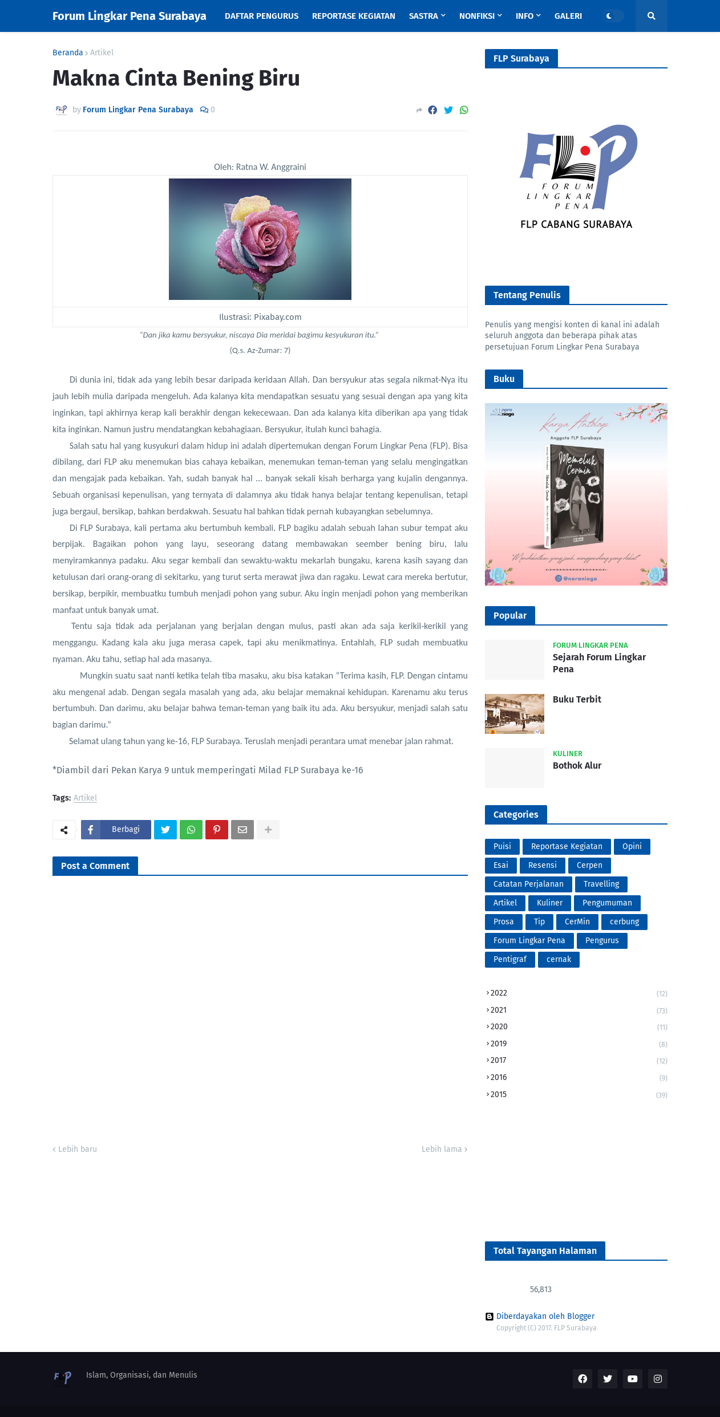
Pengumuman (607, 903)
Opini (632, 846)
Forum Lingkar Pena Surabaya (129, 16)
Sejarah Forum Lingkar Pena (599, 663)
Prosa (504, 922)
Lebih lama (442, 1149)
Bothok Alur (577, 765)
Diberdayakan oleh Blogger (539, 1316)
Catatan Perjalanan (529, 884)
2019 (579, 1045)
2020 (579, 1028)
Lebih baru (77, 1149)
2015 (579, 1095)
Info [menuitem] (524, 16)
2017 (579, 1061)
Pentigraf (510, 959)
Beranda (67, 53)
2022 (579, 994)
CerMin (577, 922)
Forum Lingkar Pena (529, 940)
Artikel (102, 53)
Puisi (502, 846)
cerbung (624, 922)
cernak (559, 959)
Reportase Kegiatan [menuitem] (353, 16)
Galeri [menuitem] (568, 16)
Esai (501, 865)
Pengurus (602, 940)
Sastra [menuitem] (423, 16)
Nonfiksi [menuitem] (477, 16)
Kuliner (550, 903)
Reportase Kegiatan (566, 846)
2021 (579, 1011)
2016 (579, 1079)
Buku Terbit (577, 699)
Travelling (601, 884)
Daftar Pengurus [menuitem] (261, 16)
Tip (539, 922)
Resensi (542, 865)
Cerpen (589, 865)
